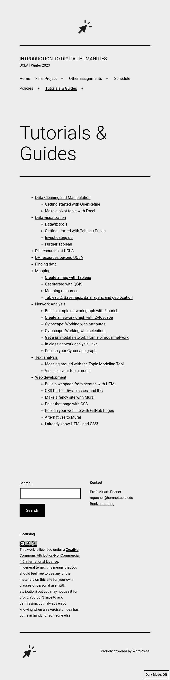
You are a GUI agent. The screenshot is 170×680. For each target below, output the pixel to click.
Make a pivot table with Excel (70, 211)
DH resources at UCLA (54, 250)
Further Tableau (58, 244)
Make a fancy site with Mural (70, 397)
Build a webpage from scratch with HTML (81, 384)
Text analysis (46, 357)
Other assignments (85, 78)
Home (25, 78)
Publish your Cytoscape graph (71, 350)
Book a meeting (102, 504)
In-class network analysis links (71, 344)
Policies (26, 88)
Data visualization (50, 217)
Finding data (46, 264)
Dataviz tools (56, 224)
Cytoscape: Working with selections (76, 330)
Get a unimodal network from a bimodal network (87, 337)
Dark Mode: (156, 674)
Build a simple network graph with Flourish (82, 310)
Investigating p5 (59, 237)
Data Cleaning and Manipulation (63, 197)
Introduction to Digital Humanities (63, 58)
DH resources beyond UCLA (59, 257)
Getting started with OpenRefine (72, 204)
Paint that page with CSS (66, 404)
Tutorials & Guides (61, 88)
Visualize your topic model (68, 370)
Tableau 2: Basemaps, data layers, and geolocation (89, 297)
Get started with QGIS (63, 284)
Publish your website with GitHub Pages (79, 410)
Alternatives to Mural (63, 417)
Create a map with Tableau (68, 277)
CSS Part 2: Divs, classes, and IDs (74, 390)
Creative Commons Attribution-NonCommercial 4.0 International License (50, 555)
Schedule (122, 78)
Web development (50, 377)
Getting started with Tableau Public (75, 230)
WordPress (140, 651)
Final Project (46, 78)
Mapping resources (61, 290)
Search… (26, 483)
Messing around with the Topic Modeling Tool (84, 364)
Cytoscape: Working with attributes (75, 324)
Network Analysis (50, 304)
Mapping (42, 270)
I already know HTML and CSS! (71, 424)
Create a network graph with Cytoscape (79, 317)
